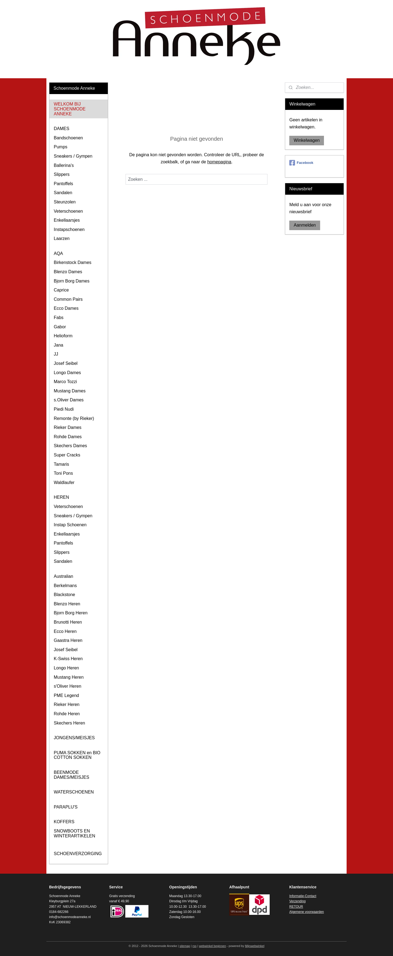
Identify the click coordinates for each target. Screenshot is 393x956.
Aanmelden (305, 225)
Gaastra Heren (68, 640)
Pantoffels (63, 183)
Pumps (60, 147)
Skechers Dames (70, 445)
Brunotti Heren (68, 622)
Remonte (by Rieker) (74, 418)
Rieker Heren (66, 704)
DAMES (61, 128)
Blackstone (64, 594)
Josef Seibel (66, 363)
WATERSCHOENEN (74, 792)
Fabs (59, 317)
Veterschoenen (68, 211)
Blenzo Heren (67, 604)
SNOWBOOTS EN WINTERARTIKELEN (74, 833)
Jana (58, 345)
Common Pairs (68, 299)
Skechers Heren (69, 723)
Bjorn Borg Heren (71, 613)
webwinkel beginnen (212, 946)
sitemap (185, 946)
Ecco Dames (66, 308)
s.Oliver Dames (69, 400)
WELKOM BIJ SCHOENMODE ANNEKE (69, 109)
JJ (56, 354)
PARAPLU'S (66, 807)
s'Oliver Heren (67, 686)
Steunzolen (65, 202)
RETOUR (296, 907)
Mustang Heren (69, 677)
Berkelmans (65, 585)
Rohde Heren (67, 713)
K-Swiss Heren (68, 658)
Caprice (61, 290)
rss (194, 946)
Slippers (62, 174)
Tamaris (61, 464)
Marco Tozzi (65, 381)
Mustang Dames (70, 391)
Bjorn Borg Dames (72, 281)
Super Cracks (67, 455)
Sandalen (63, 192)
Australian (63, 576)
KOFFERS (64, 821)
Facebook (301, 163)
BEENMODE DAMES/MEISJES (71, 775)
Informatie (296, 896)
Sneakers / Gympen (73, 156)
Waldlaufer (64, 482)
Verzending (297, 901)
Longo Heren (66, 668)
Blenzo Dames (68, 271)
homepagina (219, 162)
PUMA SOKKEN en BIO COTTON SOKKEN (77, 755)
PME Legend (66, 695)
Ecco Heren (65, 631)
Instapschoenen (69, 229)
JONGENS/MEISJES (74, 737)
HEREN (61, 497)
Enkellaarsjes (67, 220)
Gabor (60, 326)
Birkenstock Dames (72, 262)
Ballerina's (64, 165)
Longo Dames (67, 372)
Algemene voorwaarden (306, 912)
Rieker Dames (67, 427)
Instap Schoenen (70, 524)
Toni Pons (63, 473)
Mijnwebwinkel (254, 946)
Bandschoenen (68, 138)
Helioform (63, 335)
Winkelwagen (307, 140)
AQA (58, 253)
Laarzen (62, 238)
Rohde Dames (68, 436)
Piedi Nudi (64, 409)
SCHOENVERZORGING (78, 853)
